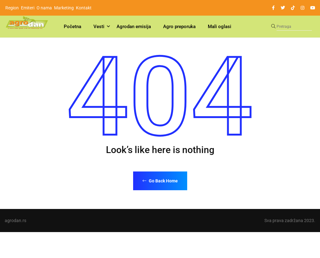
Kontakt (84, 7)
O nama (44, 7)
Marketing (64, 7)
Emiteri (27, 7)
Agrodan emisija (134, 26)
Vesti (98, 26)
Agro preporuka (179, 26)
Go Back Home (160, 180)
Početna (72, 26)
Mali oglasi (219, 26)
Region (12, 7)
